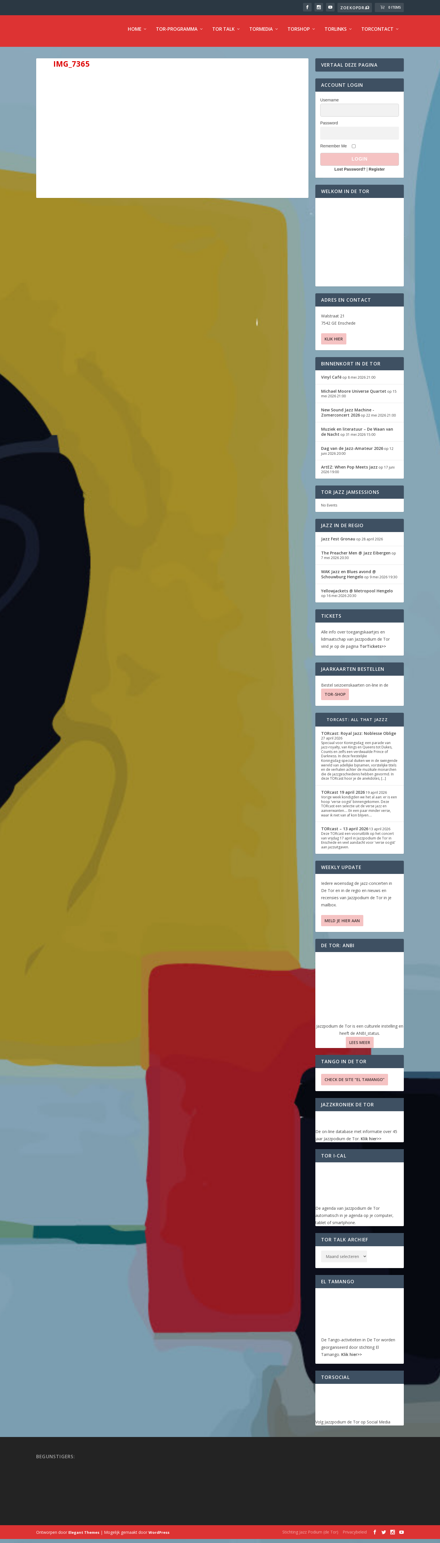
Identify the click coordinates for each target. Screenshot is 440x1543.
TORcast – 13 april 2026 (344, 832)
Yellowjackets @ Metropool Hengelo (357, 595)
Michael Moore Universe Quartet (353, 395)
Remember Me (333, 150)
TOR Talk (223, 33)
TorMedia (261, 33)
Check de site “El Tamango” (355, 1083)
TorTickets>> (373, 650)
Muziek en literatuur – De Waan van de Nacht (357, 435)
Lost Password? (349, 173)
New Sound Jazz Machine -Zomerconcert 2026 (347, 416)
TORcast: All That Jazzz (357, 723)
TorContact (377, 33)
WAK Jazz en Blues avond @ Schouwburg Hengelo (348, 578)
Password (329, 127)
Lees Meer (359, 1046)
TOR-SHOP (335, 698)
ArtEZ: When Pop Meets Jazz (349, 471)
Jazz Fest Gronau (338, 543)
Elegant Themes (83, 1536)
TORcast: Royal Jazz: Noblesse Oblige (358, 737)
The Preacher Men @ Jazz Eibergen (356, 557)
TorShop (298, 33)
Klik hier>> (371, 1142)
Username (329, 104)
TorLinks (336, 33)
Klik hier (334, 343)
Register (377, 173)
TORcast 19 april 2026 (343, 796)
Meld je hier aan (342, 924)
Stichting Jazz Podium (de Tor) (310, 1536)
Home (134, 33)
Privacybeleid (355, 1536)
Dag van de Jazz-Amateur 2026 (352, 452)
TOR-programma (177, 33)
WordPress (158, 1536)
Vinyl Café (331, 381)
